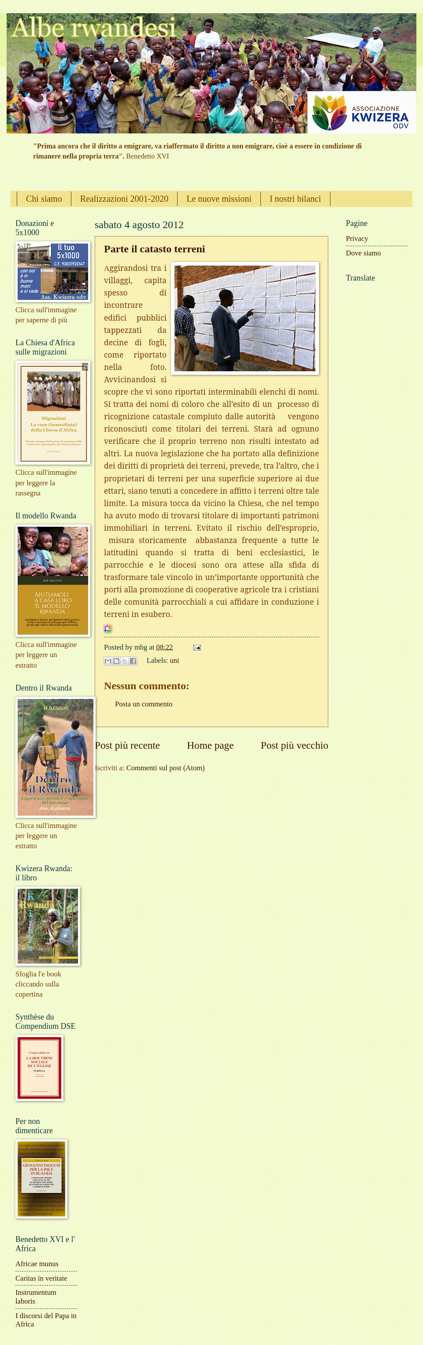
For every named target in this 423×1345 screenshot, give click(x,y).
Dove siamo (363, 253)
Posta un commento (144, 704)
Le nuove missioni (219, 198)
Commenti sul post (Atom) (165, 768)
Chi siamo (44, 198)
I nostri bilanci (295, 198)
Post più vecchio (294, 745)
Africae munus (37, 1264)
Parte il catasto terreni (154, 249)
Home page (210, 745)
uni (174, 660)
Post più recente (127, 745)
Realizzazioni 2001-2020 (124, 198)
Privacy (357, 238)
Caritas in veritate (41, 1278)
